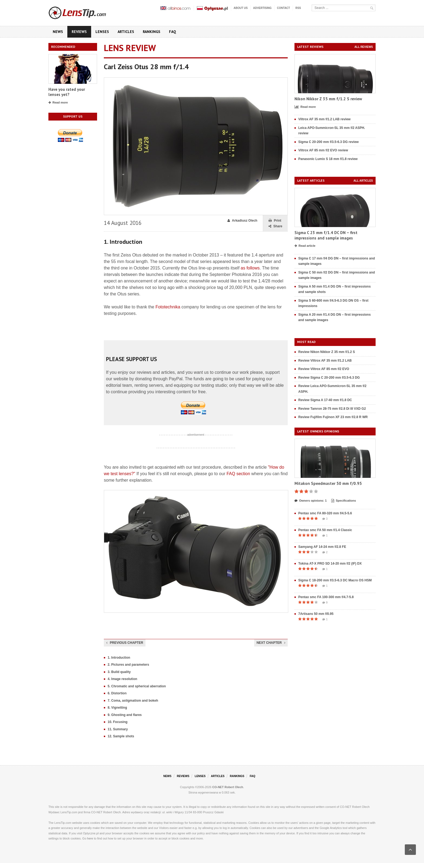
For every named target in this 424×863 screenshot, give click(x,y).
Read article (304, 246)
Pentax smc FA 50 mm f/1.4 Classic (325, 530)
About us (241, 7)
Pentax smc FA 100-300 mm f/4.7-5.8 (326, 597)
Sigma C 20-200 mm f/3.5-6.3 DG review (328, 142)
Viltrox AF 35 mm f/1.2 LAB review (324, 119)
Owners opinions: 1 (310, 501)
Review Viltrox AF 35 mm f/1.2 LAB (325, 360)
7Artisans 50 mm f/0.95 (315, 614)
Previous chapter (124, 643)
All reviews (364, 46)
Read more (58, 102)
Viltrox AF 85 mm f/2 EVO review (323, 150)
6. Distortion (117, 693)
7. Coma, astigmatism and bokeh (133, 700)
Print (275, 221)
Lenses (102, 31)
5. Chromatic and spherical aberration (137, 686)
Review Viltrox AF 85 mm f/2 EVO (323, 369)
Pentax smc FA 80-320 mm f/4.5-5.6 (325, 513)
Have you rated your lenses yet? (66, 92)
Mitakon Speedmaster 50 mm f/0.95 (328, 483)
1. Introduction (119, 657)
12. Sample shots (121, 736)
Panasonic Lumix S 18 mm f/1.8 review (327, 159)
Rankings (151, 31)
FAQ (172, 31)
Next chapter (271, 643)
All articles (363, 180)
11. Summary (118, 729)
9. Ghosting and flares (125, 715)
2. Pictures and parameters (128, 665)
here (90, 838)
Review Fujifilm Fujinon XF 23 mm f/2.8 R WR (333, 417)
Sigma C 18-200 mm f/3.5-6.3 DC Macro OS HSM (335, 580)
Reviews (79, 31)
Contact (283, 7)
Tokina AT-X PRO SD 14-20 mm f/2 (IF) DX (330, 563)
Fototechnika (167, 307)
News (58, 31)
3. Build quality (119, 672)
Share (275, 226)
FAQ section (238, 473)
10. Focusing (117, 722)
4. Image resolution (122, 679)
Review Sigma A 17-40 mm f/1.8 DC (325, 400)
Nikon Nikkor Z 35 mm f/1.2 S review (328, 98)
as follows (250, 268)
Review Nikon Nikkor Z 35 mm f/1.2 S (326, 352)
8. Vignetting (117, 707)
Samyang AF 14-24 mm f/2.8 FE (322, 547)
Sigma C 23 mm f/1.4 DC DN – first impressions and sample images (325, 235)
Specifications (343, 501)
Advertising (262, 7)
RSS (298, 7)
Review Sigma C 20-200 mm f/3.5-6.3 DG (329, 377)
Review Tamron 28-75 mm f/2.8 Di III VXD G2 (332, 409)
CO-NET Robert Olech (227, 787)
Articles (126, 31)
